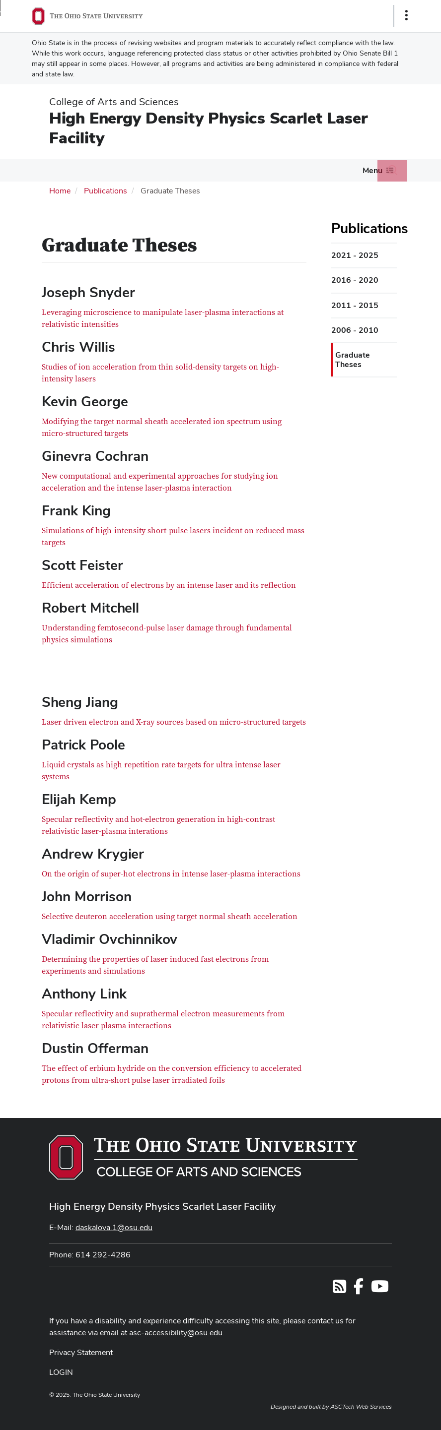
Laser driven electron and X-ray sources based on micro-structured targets (174, 722)
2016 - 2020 (354, 280)
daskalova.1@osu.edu (113, 1227)
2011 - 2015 (354, 305)
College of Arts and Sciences (114, 101)
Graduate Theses (352, 359)
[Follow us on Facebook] (359, 1289)
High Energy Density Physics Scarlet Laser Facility (208, 128)
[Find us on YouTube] (380, 1289)
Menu (372, 170)
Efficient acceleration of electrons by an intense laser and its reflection (169, 585)
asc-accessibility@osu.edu (175, 1332)
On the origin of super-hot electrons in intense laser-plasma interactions (171, 874)
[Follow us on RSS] (339, 1289)
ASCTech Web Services (361, 1407)
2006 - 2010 (354, 330)
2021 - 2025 (354, 255)
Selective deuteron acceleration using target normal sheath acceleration (169, 917)
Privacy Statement (81, 1352)
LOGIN (61, 1372)
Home (60, 191)
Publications (105, 191)
